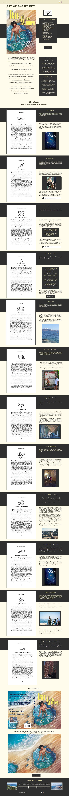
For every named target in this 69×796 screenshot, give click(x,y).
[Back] (36, 775)
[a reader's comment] (50, 296)
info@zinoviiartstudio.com (23, 787)
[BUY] (48, 47)
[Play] (45, 198)
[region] (50, 333)
